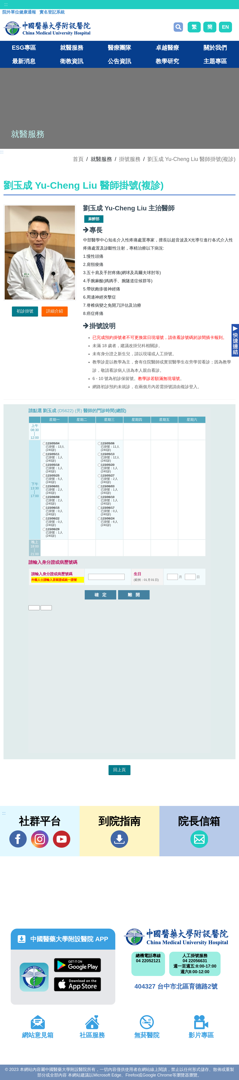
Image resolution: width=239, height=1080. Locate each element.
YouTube (61, 839)
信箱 (199, 839)
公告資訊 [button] (119, 61)
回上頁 (119, 769)
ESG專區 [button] (24, 47)
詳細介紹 (54, 311)
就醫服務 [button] (71, 47)
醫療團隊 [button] (119, 47)
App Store (77, 984)
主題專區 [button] (215, 61)
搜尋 (178, 27)
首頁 (78, 159)
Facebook (18, 839)
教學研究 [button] (167, 61)
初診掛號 (25, 311)
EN (225, 27)
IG (40, 839)
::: (6, 4)
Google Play (77, 965)
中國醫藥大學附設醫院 (176, 937)
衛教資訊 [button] (71, 61)
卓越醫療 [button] (167, 47)
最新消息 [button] (23, 61)
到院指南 (119, 839)
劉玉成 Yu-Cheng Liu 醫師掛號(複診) (191, 159)
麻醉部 (93, 219)
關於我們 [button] (215, 47)
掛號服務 (130, 159)
